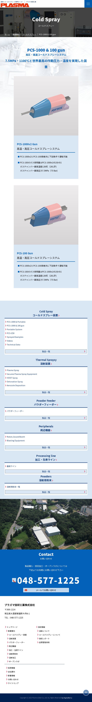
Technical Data (13, 344)
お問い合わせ (13, 679)
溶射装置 (12, 638)
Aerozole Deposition (16, 385)
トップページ (12, 627)
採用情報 (11, 668)
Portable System (14, 329)
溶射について (44, 631)
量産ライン (11, 466)
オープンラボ (14, 661)
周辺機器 (12, 646)
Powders (46, 478)
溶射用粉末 (13, 654)
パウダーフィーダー (15, 411)
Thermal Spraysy (46, 361)
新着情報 (11, 675)
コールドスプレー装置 (18, 634)
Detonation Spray (15, 381)
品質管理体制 (44, 642)
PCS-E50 (10, 333)
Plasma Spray (13, 370)
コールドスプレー (29, 34)
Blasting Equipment (16, 440)
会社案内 (11, 671)
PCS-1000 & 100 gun (15, 325)
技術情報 (41, 627)
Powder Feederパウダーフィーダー (46, 402)
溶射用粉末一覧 (13, 486)
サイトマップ (13, 683)
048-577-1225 (48, 580)
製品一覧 (46, 351)
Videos (10, 340)
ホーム (7, 34)
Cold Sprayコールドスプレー (46, 313)
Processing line (46, 457)
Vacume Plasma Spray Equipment (22, 374)
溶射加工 (12, 657)
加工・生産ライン (16, 650)
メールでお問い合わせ (46, 590)
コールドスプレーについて (49, 634)
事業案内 (16, 34)
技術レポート (44, 638)
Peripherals (46, 428)
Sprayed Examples (15, 337)
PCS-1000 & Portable (16, 321)
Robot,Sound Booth (16, 436)
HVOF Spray (12, 377)
